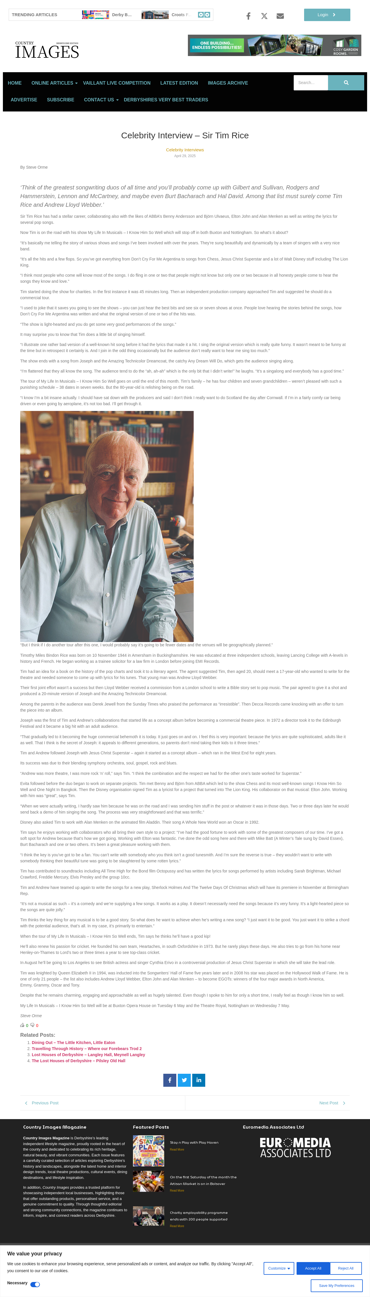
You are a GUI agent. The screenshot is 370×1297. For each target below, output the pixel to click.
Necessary (17, 1283)
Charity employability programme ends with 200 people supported (199, 1241)
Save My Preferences (335, 1285)
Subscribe (60, 125)
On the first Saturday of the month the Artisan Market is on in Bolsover (203, 1206)
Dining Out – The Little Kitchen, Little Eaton (73, 1068)
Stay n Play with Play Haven (194, 1168)
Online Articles (53, 108)
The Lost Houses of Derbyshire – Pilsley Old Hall (78, 1086)
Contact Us (100, 125)
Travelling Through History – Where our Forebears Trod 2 (87, 1074)
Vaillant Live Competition (116, 108)
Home (15, 108)
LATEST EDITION (179, 108)
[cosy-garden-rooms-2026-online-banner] (274, 54)
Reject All (309, 1268)
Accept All (345, 1268)
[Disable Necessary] (35, 1284)
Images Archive (228, 108)
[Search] (311, 108)
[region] (185, 1271)
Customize (271, 1268)
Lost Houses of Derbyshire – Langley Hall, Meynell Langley (88, 1080)
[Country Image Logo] (81, 62)
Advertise (24, 125)
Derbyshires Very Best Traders (166, 125)
